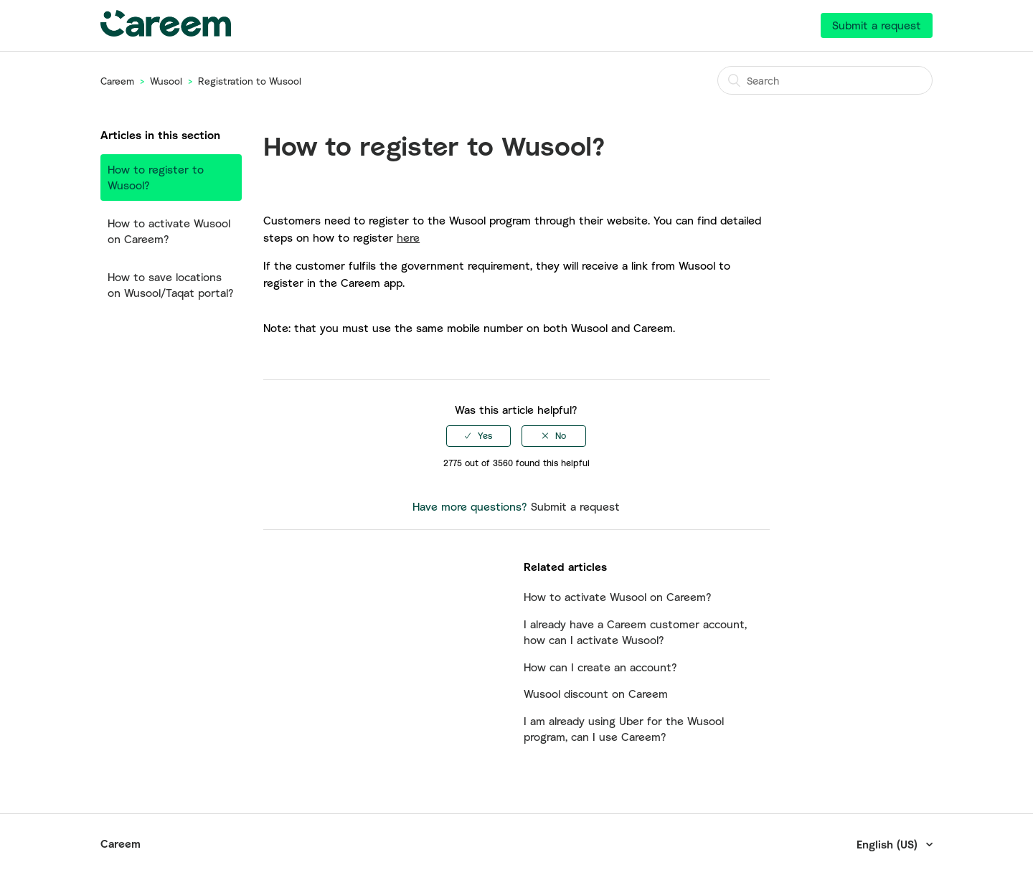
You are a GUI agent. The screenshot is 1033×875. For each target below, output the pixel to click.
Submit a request (876, 25)
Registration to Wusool (249, 81)
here (408, 237)
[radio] (478, 436)
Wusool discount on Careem (596, 693)
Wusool (166, 81)
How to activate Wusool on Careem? (169, 231)
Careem (117, 81)
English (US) (889, 844)
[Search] (825, 80)
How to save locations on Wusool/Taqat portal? (171, 285)
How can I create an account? (600, 667)
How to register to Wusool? (156, 177)
